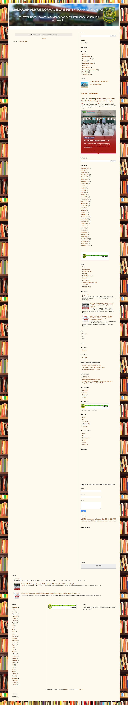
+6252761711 (86, 377)
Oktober (14, 618)
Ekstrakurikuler (86, 56)
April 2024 (83, 192)
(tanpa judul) (85, 295)
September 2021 (85, 245)
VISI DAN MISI (86, 74)
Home (84, 417)
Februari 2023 (84, 214)
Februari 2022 (84, 234)
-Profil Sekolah (86, 421)
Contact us (85, 444)
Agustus (14, 623)
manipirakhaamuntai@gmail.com (91, 379)
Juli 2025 (83, 170)
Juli (13, 609)
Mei (13, 629)
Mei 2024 (83, 190)
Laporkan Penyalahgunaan (89, 93)
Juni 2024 (83, 188)
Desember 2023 (85, 199)
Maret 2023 (84, 212)
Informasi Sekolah (87, 58)
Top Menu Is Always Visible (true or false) (93, 367)
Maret (13, 634)
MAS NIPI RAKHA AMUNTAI (100, 81)
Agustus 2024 (84, 183)
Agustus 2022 (84, 223)
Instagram (85, 390)
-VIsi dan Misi (86, 424)
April (13, 631)
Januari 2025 (84, 172)
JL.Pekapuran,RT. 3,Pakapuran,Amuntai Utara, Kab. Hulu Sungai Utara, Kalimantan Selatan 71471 (97, 382)
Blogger (81, 689)
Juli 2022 (83, 225)
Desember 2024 (85, 175)
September (15, 607)
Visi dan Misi (85, 438)
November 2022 (85, 216)
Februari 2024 (84, 197)
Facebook (84, 395)
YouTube (84, 392)
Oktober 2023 (84, 203)
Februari (14, 636)
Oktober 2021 (84, 243)
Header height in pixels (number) (91, 369)
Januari (14, 612)
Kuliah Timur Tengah (87, 63)
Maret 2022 (84, 232)
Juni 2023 (83, 210)
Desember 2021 (85, 239)
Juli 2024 (83, 186)
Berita (84, 54)
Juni (13, 627)
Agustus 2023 (84, 205)
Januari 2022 (84, 236)
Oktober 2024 (84, 179)
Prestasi (84, 65)
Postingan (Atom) (23, 41)
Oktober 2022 (84, 219)
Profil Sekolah (86, 67)
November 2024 (85, 177)
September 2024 (85, 181)
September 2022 (85, 221)
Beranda (43, 38)
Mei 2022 (83, 230)
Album (84, 442)
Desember (14, 614)
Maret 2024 (84, 194)
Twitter (84, 397)
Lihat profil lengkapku (95, 84)
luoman (66, 689)
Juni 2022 (83, 228)
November (15, 616)
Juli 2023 (83, 208)
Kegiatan (84, 61)
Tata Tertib (85, 72)
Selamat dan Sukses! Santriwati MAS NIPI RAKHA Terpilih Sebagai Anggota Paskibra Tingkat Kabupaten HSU (101, 318)
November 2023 (85, 201)
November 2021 (85, 241)
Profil (83, 336)
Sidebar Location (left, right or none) (92, 365)
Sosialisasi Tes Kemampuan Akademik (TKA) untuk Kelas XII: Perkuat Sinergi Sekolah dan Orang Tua (102, 305)
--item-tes (84, 426)
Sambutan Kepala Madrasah (89, 70)
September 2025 (85, 168)
